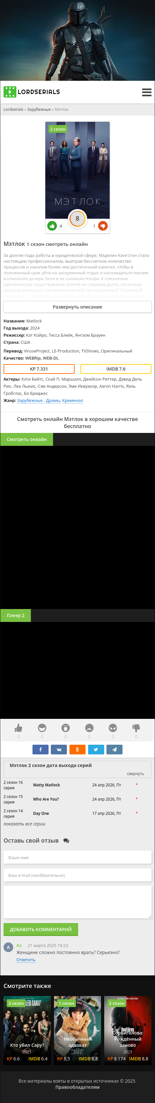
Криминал (72, 400)
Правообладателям (77, 1087)
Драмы (53, 400)
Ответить (25, 959)
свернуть (135, 773)
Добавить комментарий (41, 929)
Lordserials (13, 109)
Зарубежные (39, 109)
